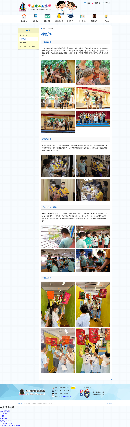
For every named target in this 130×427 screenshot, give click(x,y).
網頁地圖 (107, 3)
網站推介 (23, 43)
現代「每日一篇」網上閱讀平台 (10, 426)
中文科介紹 (23, 35)
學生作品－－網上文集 (27, 46)
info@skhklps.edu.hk (65, 396)
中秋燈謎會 (3, 418)
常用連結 (106, 21)
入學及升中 (71, 21)
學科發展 (47, 21)
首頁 (44, 28)
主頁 (88, 3)
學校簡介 (24, 21)
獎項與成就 (59, 21)
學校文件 (36, 21)
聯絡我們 (97, 3)
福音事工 (94, 21)
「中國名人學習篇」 (6, 423)
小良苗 (2, 416)
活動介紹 (23, 39)
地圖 (73, 387)
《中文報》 (3, 413)
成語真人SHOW (5, 421)
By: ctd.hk (109, 403)
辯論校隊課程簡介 (6, 411)
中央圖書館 (83, 21)
